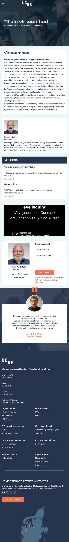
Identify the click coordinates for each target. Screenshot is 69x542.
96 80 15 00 (7, 386)
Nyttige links (7, 458)
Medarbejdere (41, 458)
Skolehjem (39, 433)
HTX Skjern (7, 419)
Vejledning (10, 184)
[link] (35, 3)
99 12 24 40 (9, 492)
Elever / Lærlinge (9, 444)
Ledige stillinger (42, 461)
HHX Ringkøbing (9, 412)
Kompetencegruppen (11, 433)
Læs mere (8, 179)
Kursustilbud (7, 447)
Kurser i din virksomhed (19, 167)
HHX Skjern (7, 415)
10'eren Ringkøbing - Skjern (47, 430)
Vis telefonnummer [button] (20, 274)
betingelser (39, 282)
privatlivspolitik (49, 280)
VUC (4, 430)
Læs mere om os (13, 500)
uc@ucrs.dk (7, 394)
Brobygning (40, 444)
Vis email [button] (20, 277)
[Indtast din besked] (50, 261)
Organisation (40, 465)
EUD (37, 412)
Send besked (44, 272)
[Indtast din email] (50, 249)
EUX (37, 415)
